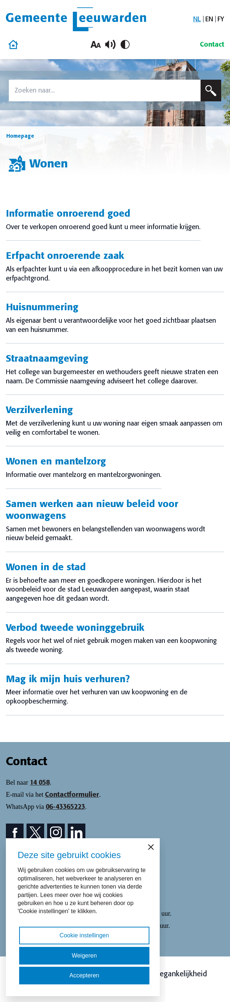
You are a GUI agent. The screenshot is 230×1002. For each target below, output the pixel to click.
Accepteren (84, 975)
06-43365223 (65, 807)
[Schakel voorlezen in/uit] (110, 44)
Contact (212, 44)
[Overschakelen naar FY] (220, 19)
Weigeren (84, 955)
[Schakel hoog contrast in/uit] (125, 44)
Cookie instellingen (84, 935)
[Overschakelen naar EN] (209, 19)
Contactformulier (72, 795)
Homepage (20, 136)
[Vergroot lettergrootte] (96, 44)
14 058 (40, 782)
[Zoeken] (211, 90)
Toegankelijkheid (179, 973)
